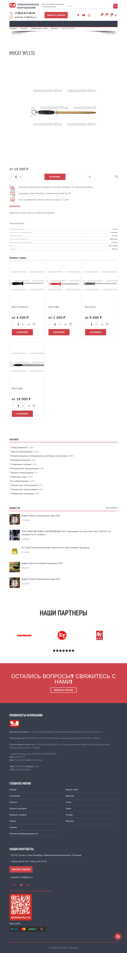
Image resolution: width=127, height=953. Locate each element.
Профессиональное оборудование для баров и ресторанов (39, 455)
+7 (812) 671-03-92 (25, 13)
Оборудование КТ (19, 447)
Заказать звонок (56, 15)
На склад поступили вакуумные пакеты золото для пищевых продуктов (55, 547)
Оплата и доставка (17, 808)
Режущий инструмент (20, 460)
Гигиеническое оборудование (25, 468)
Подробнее (14, 206)
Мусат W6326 (90, 307)
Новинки (13, 827)
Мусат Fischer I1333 (20, 307)
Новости (13, 802)
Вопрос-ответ (72, 789)
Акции (68, 808)
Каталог (13, 821)
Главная (13, 789)
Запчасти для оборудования (24, 485)
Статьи (68, 802)
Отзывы (69, 814)
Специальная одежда (21, 464)
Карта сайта (14, 923)
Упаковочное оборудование (24, 489)
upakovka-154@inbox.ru (26, 17)
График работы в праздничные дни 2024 (40, 579)
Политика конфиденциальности (23, 833)
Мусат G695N (17, 388)
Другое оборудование (22, 451)
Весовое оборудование (22, 472)
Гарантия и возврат (18, 814)
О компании (14, 795)
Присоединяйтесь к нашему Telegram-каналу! (30, 890)
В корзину (54, 176)
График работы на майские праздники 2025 (42, 563)
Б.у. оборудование (20, 481)
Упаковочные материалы (22, 493)
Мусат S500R (53, 307)
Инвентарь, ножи (18, 476)
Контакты (70, 821)
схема (78, 855)
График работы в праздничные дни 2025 (40, 515)
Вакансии (70, 795)
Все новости (112, 507)
